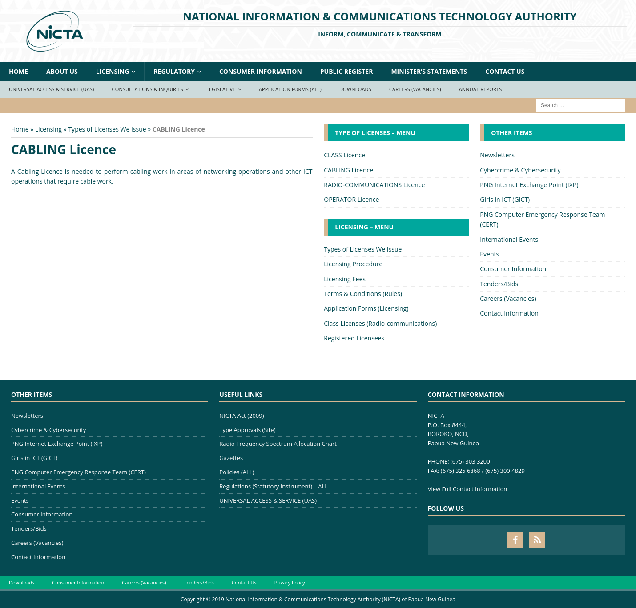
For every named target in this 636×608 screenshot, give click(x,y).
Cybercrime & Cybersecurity (520, 170)
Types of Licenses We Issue (107, 129)
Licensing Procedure (353, 264)
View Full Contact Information (467, 489)
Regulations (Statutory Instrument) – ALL (273, 486)
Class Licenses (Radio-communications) (380, 323)
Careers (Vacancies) (415, 89)
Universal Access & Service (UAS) (51, 89)
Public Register (346, 71)
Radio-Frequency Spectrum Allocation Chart (278, 444)
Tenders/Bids (499, 284)
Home (18, 71)
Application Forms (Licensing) (366, 308)
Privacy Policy (289, 582)
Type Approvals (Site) (247, 430)
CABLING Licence (348, 170)
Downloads (355, 89)
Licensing (112, 71)
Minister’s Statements (429, 71)
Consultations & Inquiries (147, 89)
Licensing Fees (345, 279)
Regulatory (174, 71)
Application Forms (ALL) (290, 89)
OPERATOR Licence (351, 199)
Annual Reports (480, 89)
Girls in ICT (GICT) (505, 199)
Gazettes (231, 458)
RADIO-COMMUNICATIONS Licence (374, 184)
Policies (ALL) (236, 472)
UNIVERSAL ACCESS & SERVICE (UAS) (268, 500)
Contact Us (504, 71)
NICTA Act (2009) (241, 416)
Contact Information (509, 313)
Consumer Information (260, 71)
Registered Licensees (354, 338)
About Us (62, 71)
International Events (509, 239)
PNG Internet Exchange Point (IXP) (529, 184)
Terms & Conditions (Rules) (363, 293)
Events (489, 254)
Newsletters (497, 155)
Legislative (221, 89)
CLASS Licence (344, 155)
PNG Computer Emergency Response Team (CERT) (542, 219)
